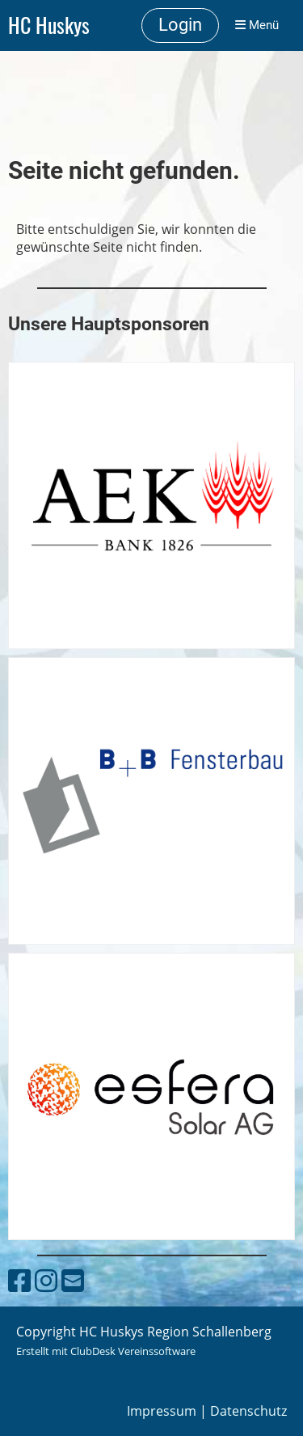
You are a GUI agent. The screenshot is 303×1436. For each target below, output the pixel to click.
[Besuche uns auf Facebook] (19, 1280)
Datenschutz (248, 1411)
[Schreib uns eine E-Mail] (72, 1280)
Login (180, 25)
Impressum (161, 1411)
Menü (257, 25)
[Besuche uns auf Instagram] (46, 1280)
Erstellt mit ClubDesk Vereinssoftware (106, 1351)
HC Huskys (49, 25)
